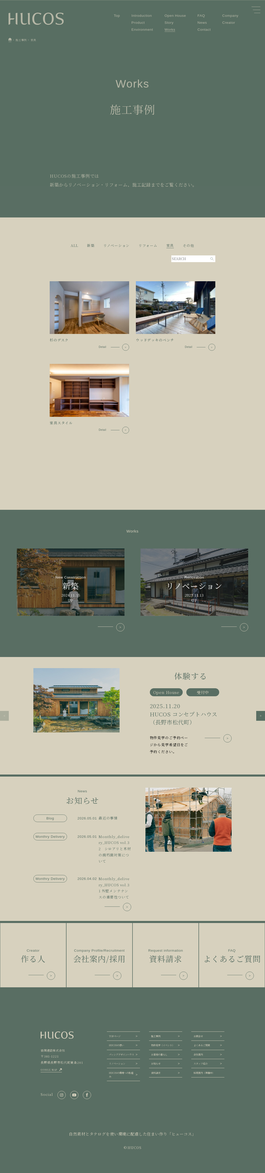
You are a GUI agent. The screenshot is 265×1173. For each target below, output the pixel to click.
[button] (4, 716)
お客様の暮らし (159, 1054)
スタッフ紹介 (201, 1063)
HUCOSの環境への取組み (121, 1074)
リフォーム (147, 245)
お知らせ (155, 1063)
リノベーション (116, 245)
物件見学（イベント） (162, 1045)
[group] (132, 711)
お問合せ (198, 1036)
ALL (74, 245)
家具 (170, 245)
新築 (91, 245)
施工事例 (155, 1036)
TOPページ (115, 1036)
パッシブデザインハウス (121, 1054)
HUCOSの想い (116, 1045)
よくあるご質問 (202, 1045)
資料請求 (155, 1073)
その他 (188, 245)
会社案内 (198, 1054)
